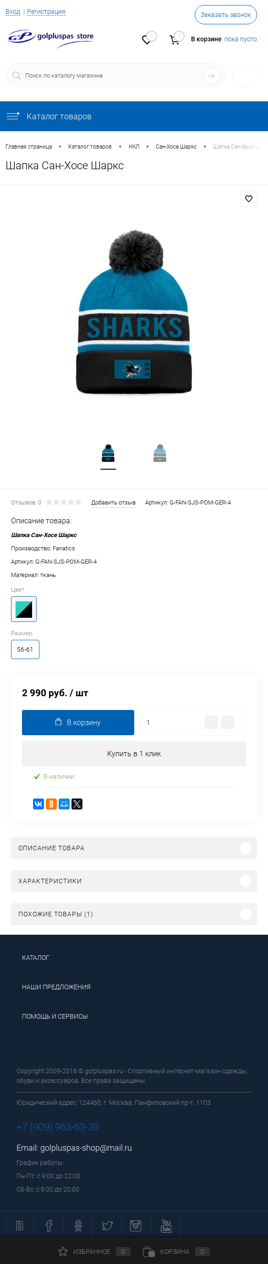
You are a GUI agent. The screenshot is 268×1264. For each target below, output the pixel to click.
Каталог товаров (48, 116)
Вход (12, 11)
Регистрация (46, 11)
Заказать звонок (226, 14)
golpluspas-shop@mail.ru (86, 1148)
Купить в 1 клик (134, 753)
